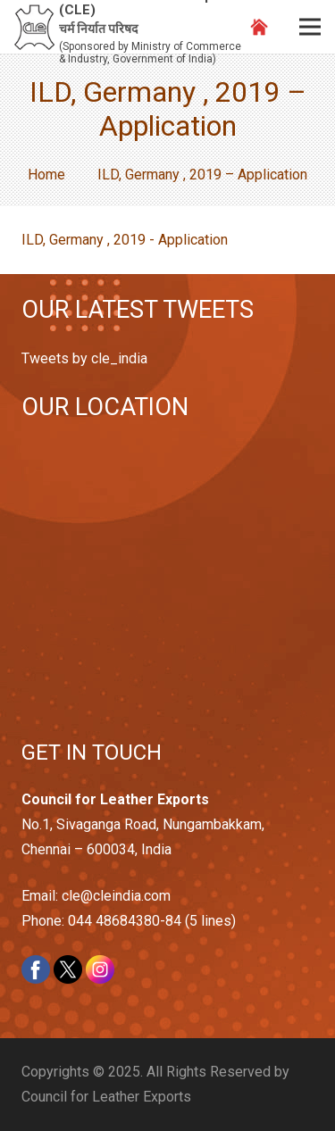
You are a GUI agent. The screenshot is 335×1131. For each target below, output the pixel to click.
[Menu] (310, 26)
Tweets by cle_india (84, 358)
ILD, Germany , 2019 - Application (124, 239)
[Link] (34, 27)
